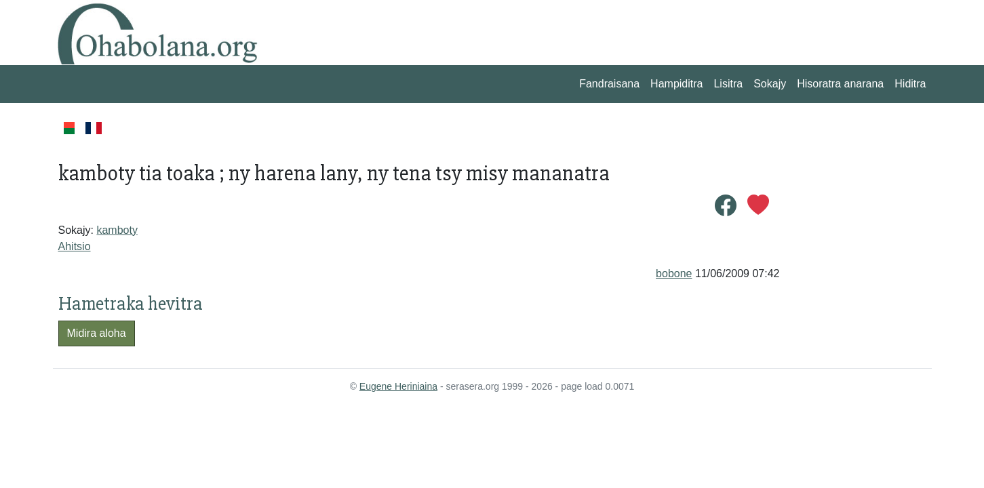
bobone (674, 273)
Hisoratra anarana (840, 83)
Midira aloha (96, 333)
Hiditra (910, 83)
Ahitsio (74, 246)
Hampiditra (676, 83)
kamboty (116, 230)
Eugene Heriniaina (398, 386)
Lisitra (728, 83)
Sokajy (769, 83)
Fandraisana (609, 83)
